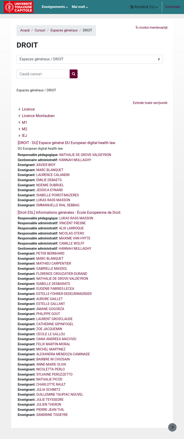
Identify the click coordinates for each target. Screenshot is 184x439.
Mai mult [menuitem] (78, 7)
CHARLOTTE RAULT (51, 385)
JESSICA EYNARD (49, 190)
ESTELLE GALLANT (50, 304)
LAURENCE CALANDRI (53, 175)
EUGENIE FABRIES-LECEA (55, 289)
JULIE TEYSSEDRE (50, 400)
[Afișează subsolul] (172, 427)
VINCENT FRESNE (72, 223)
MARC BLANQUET (50, 170)
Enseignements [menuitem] (53, 7)
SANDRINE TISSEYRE (52, 415)
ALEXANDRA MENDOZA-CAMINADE (63, 354)
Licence (28, 109)
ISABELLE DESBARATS (53, 284)
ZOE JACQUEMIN (49, 329)
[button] (144, 7)
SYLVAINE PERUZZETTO (54, 375)
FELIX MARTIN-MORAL (53, 344)
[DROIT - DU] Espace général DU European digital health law (66, 143)
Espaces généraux (64, 30)
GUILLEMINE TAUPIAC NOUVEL (59, 395)
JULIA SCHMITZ (48, 390)
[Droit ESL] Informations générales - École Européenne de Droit (69, 212)
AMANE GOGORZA (50, 309)
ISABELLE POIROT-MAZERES (57, 195)
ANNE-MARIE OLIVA (51, 364)
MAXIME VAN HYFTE (74, 238)
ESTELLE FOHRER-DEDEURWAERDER (64, 294)
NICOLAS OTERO (71, 233)
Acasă (25, 30)
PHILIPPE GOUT (48, 314)
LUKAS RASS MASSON (53, 200)
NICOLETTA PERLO (50, 369)
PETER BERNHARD (50, 254)
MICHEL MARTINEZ (51, 349)
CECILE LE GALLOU (50, 334)
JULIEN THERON (48, 405)
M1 (24, 122)
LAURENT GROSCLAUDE (54, 319)
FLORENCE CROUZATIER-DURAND (61, 274)
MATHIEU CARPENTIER (53, 264)
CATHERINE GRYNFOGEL (55, 324)
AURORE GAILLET (49, 299)
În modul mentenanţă (151, 28)
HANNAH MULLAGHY (75, 160)
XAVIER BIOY (46, 165)
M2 (24, 129)
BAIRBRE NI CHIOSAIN (53, 359)
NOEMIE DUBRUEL (50, 185)
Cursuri (40, 30)
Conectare (172, 7)
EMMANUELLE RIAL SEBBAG (57, 205)
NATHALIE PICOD (49, 379)
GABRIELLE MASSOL (51, 269)
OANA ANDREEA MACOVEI (56, 339)
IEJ (24, 135)
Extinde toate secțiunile (150, 103)
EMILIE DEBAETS (49, 180)
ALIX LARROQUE (71, 228)
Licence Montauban (38, 116)
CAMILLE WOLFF (71, 243)
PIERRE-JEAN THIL (50, 410)
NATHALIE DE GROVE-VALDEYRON (85, 155)
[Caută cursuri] (43, 73)
